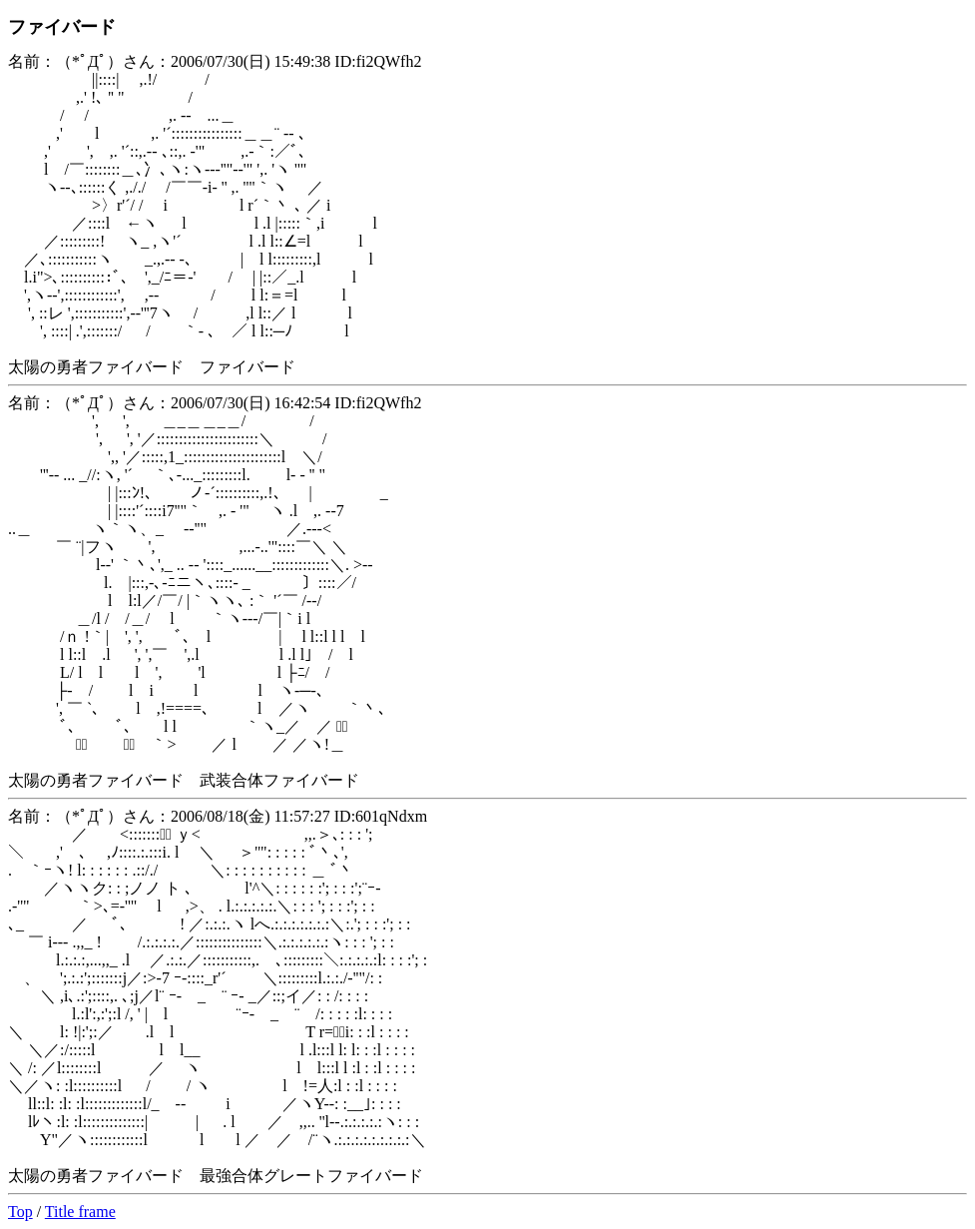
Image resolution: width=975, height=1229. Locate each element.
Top (20, 1211)
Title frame (80, 1211)
